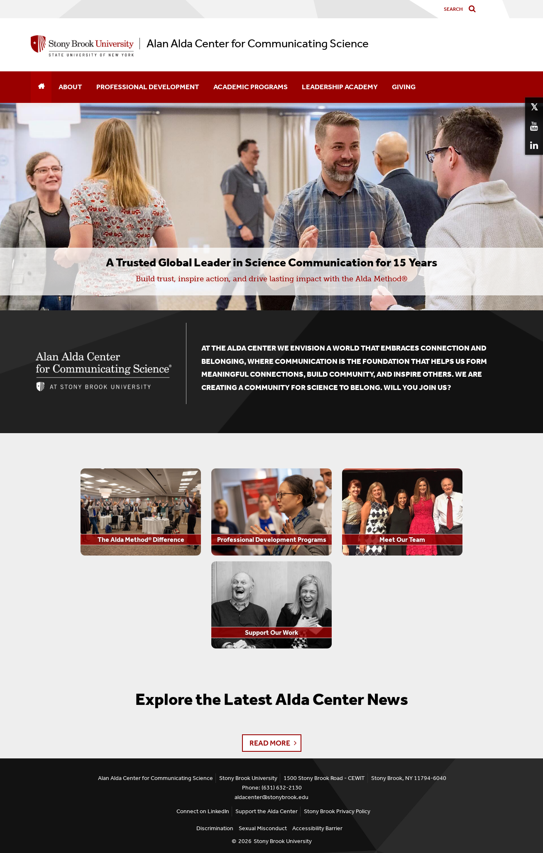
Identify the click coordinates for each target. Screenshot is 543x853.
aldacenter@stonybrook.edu (271, 797)
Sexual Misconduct (263, 828)
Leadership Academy (340, 87)
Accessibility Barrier (317, 828)
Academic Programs (250, 87)
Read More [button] (269, 743)
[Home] (41, 87)
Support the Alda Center (266, 811)
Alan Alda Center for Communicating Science (258, 43)
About (70, 87)
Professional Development (147, 87)
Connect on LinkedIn (202, 811)
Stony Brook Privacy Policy (337, 811)
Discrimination (214, 828)
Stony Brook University (283, 841)
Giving (404, 87)
